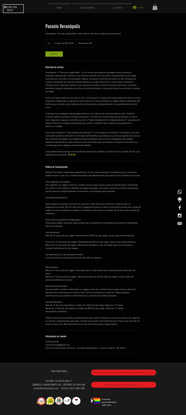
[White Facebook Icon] (179, 207)
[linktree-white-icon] (179, 199)
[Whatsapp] (179, 191)
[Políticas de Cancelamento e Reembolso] (123, 372)
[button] (155, 7)
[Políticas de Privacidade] (123, 385)
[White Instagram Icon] (179, 215)
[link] (54, 54)
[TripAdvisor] (179, 223)
